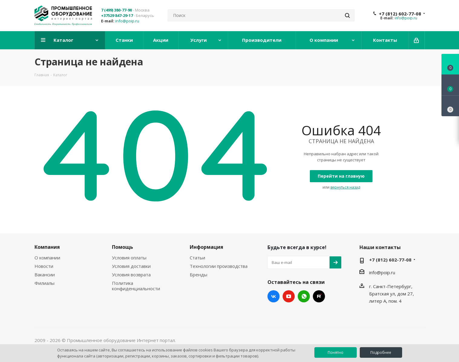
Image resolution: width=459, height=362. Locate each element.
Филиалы (44, 283)
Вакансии (44, 275)
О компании (47, 258)
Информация (206, 247)
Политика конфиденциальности (136, 285)
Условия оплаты (129, 258)
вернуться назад (345, 187)
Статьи (197, 258)
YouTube (289, 296)
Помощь (122, 247)
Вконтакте (273, 296)
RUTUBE (319, 296)
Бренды (198, 275)
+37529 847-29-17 (117, 15)
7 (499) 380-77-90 (116, 10)
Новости (43, 266)
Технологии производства (219, 266)
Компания (47, 247)
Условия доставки (131, 266)
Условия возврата (131, 275)
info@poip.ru (127, 21)
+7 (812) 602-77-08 (400, 13)
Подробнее (380, 352)
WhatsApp (304, 296)
